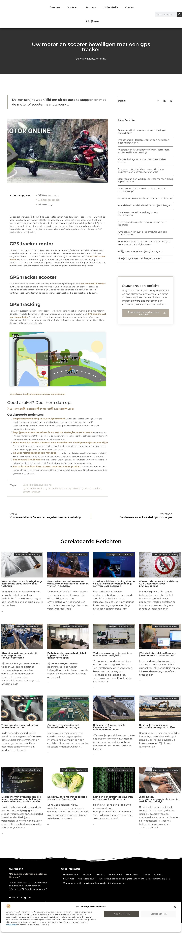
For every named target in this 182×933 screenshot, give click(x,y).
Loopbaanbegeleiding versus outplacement (39, 418)
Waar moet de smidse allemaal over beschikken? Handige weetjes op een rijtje (60, 442)
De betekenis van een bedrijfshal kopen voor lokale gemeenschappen (66, 655)
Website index (115, 874)
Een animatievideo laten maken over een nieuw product (46, 466)
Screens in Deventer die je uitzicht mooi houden (145, 198)
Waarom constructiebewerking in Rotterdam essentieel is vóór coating (144, 151)
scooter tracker (31, 491)
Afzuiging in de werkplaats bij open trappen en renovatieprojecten (19, 655)
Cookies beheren (159, 914)
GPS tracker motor (48, 195)
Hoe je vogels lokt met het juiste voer (139, 258)
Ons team (72, 7)
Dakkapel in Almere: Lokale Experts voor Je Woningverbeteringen (109, 727)
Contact (129, 7)
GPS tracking (45, 204)
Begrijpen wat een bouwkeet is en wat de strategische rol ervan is (53, 432)
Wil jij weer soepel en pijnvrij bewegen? (140, 251)
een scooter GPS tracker (93, 283)
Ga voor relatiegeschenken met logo (34, 452)
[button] (174, 906)
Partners (90, 7)
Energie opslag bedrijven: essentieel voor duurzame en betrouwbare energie (141, 170)
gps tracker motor (34, 488)
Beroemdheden (70, 874)
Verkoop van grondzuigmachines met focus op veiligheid (112, 654)
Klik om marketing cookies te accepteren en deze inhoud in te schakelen (58, 359)
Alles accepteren (122, 914)
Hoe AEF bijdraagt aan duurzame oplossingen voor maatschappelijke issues (144, 243)
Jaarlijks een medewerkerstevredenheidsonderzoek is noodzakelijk (159, 799)
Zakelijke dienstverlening (91, 58)
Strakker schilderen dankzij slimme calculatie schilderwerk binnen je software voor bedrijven (114, 583)
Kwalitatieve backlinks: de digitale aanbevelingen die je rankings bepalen (134, 879)
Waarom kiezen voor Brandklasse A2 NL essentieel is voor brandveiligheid (158, 583)
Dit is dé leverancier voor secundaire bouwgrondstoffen (157, 726)
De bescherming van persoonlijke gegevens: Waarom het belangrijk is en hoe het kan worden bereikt (21, 799)
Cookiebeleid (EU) (86, 879)
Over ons (55, 7)
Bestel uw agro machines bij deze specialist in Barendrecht (67, 797)
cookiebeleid (11, 925)
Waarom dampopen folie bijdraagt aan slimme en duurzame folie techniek (21, 583)
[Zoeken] (179, 14)
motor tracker (93, 488)
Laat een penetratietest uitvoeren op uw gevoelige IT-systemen (113, 797)
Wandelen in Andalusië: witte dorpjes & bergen (144, 205)
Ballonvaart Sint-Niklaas (27, 459)
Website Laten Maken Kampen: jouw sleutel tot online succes (157, 654)
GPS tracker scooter (49, 199)
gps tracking (76, 488)
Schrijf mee (92, 21)
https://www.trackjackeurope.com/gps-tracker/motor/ (37, 394)
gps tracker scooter (57, 488)
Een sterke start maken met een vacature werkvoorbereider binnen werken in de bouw (67, 583)
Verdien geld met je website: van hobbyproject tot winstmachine (94, 883)
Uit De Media (110, 7)
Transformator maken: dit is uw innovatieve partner (19, 726)
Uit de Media (132, 874)
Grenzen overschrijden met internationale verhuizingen (63, 726)
